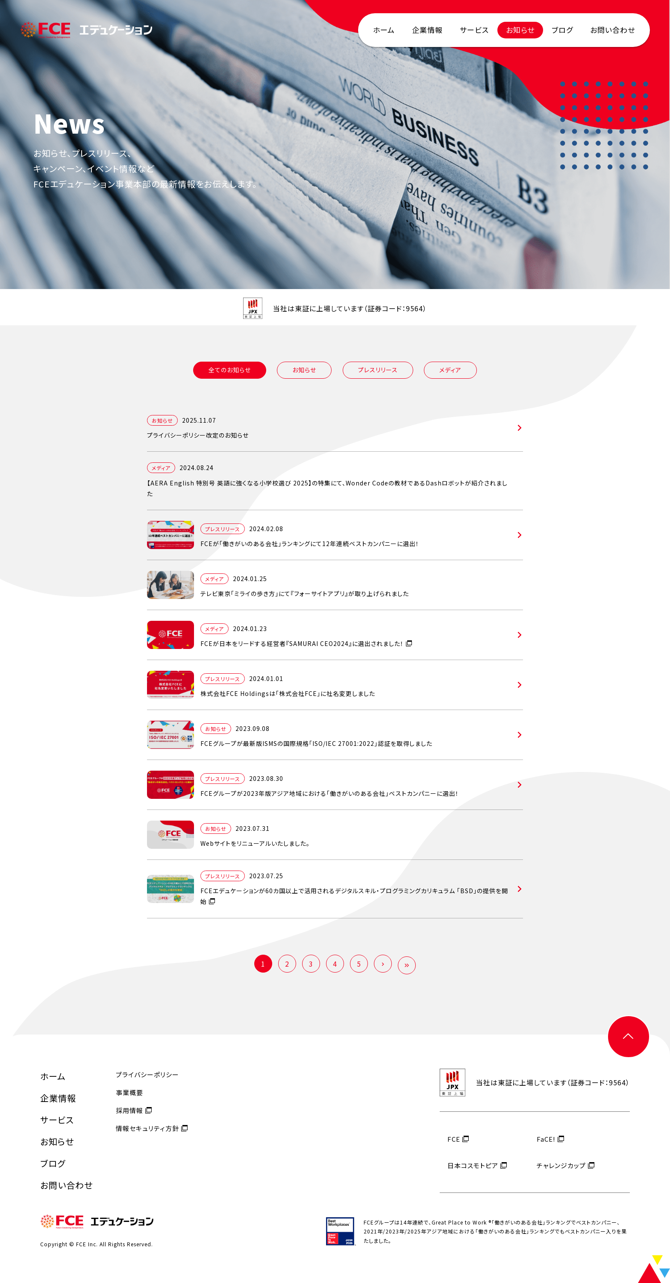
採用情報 (129, 1118)
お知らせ (520, 29)
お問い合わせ (612, 29)
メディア (450, 369)
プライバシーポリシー (147, 1082)
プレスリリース (378, 369)
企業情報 (427, 29)
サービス (474, 29)
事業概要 (129, 1100)
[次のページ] (383, 964)
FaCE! (546, 1146)
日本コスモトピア (472, 1173)
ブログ (562, 29)
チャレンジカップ (561, 1173)
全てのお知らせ (230, 369)
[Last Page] (407, 965)
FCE (453, 1146)
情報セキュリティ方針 (147, 1136)
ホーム (384, 29)
